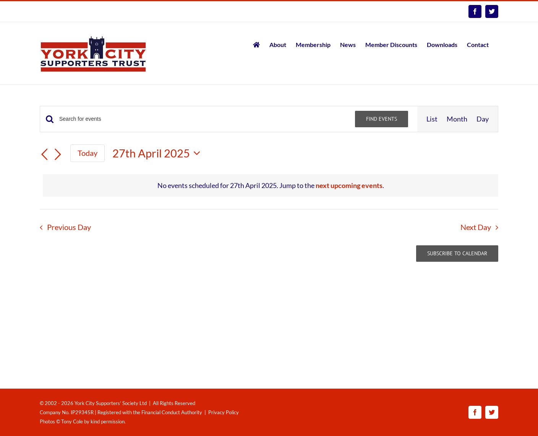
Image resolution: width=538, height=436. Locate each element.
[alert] (270, 185)
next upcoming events (349, 185)
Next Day (475, 227)
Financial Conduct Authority (171, 412)
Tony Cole (72, 421)
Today (87, 152)
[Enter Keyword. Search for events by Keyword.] (202, 119)
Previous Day (69, 227)
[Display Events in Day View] (482, 119)
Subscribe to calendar (457, 253)
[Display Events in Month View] (457, 119)
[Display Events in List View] (432, 119)
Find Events (381, 118)
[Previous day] (44, 154)
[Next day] (58, 154)
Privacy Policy (223, 412)
